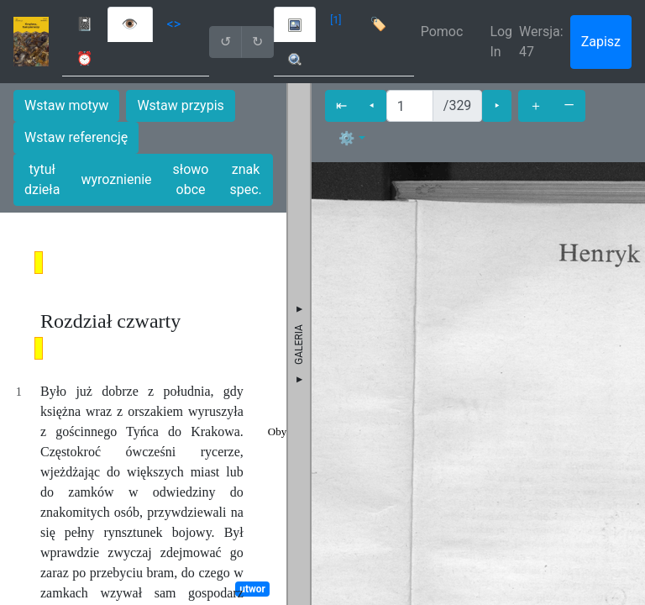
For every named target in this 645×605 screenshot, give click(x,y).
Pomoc (442, 31)
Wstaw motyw (66, 105)
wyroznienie (116, 179)
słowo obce (191, 179)
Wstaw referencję (76, 137)
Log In (501, 42)
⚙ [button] (346, 138)
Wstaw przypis (180, 105)
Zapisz (601, 42)
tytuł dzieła (42, 179)
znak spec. (245, 179)
